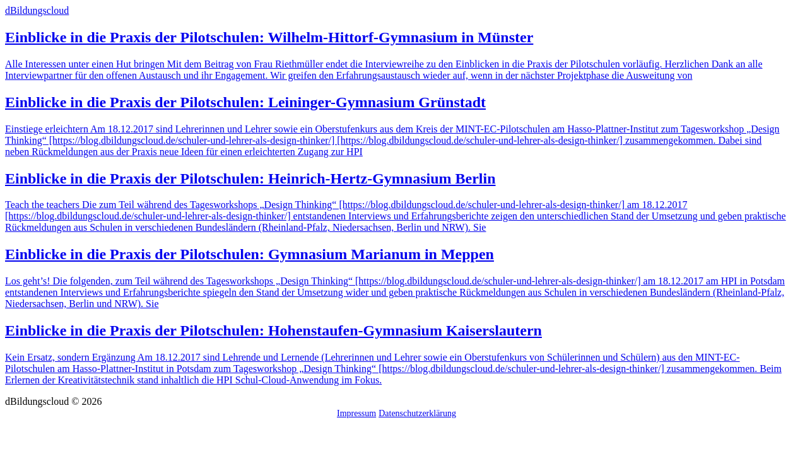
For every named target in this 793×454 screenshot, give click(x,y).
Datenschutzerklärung (417, 413)
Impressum (356, 413)
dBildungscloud (37, 10)
